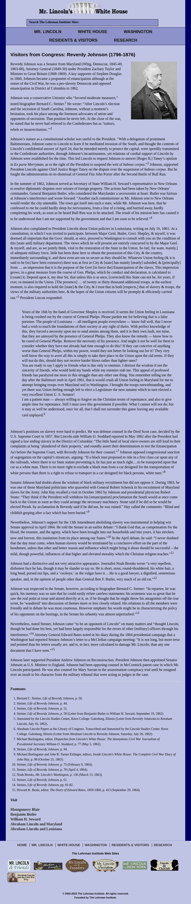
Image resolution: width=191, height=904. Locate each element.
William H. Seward (25, 819)
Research (163, 845)
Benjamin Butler (23, 814)
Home (22, 845)
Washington (96, 845)
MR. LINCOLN (47, 31)
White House (68, 845)
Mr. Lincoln (42, 845)
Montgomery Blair (25, 809)
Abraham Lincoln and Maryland (36, 824)
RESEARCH (125, 40)
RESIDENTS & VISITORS (73, 40)
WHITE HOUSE (92, 31)
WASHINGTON (138, 31)
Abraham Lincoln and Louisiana (36, 829)
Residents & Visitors (130, 845)
